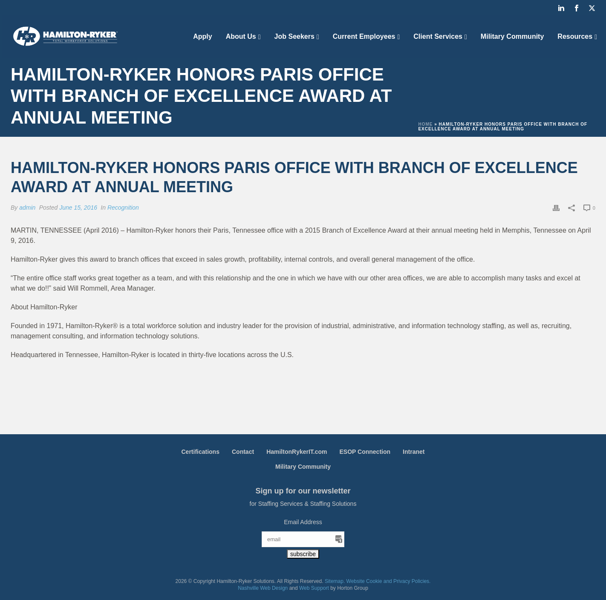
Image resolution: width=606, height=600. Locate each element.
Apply (202, 36)
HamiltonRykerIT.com (296, 451)
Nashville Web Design (263, 588)
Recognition (123, 207)
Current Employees (364, 36)
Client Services (437, 36)
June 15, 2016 (78, 207)
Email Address (303, 522)
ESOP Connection (365, 451)
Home (425, 124)
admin (27, 207)
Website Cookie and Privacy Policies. (388, 581)
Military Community (512, 36)
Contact (243, 451)
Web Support (314, 588)
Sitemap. (335, 581)
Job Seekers (294, 36)
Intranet (413, 451)
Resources (574, 36)
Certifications (200, 451)
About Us (241, 36)
